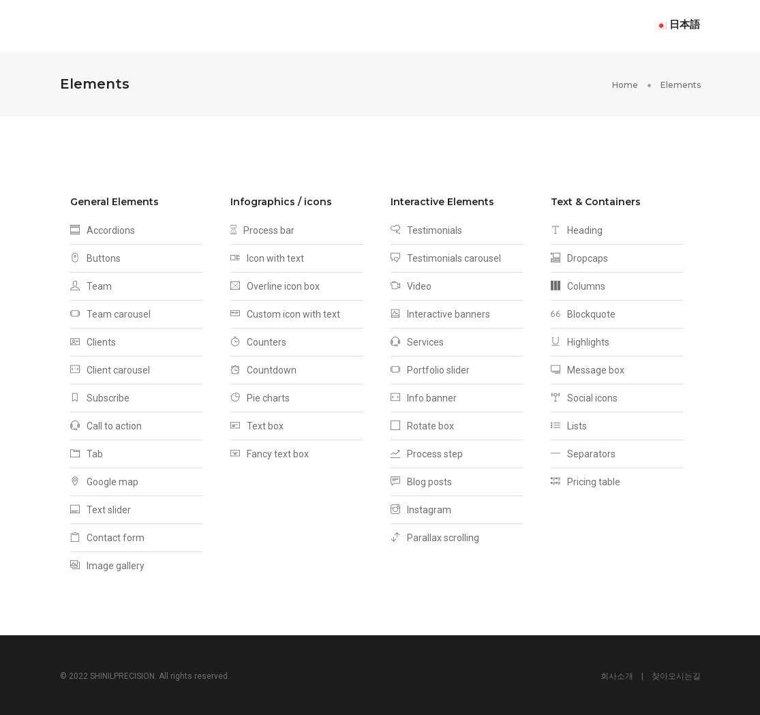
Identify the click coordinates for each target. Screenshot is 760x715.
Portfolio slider (430, 368)
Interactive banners (440, 312)
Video (411, 284)
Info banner (424, 396)
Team (91, 284)
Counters (258, 340)
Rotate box (422, 424)
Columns (578, 284)
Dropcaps (579, 256)
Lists (569, 424)
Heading (577, 228)
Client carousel (110, 368)
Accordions (102, 228)
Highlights (580, 340)
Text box (257, 424)
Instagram (421, 507)
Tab (86, 451)
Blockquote (583, 312)
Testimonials (426, 228)
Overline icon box (275, 284)
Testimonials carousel (446, 256)
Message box (587, 368)
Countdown (263, 368)
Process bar (262, 228)
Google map (104, 479)
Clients (93, 340)
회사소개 (617, 674)
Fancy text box (269, 451)
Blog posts (421, 479)
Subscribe (100, 396)
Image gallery (107, 563)
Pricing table (585, 479)
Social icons (584, 396)
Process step (427, 451)
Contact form (107, 535)
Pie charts (260, 396)
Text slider (100, 507)
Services (417, 340)
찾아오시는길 (676, 674)
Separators (583, 451)
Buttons (95, 256)
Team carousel (110, 312)
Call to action (106, 424)
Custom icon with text (285, 312)
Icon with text (267, 256)
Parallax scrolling (435, 535)
